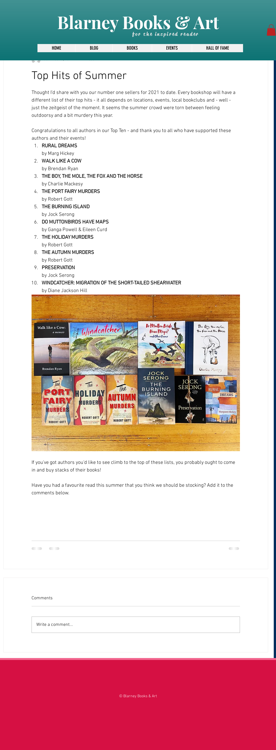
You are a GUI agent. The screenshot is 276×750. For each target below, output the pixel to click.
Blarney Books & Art (138, 21)
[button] (271, 30)
